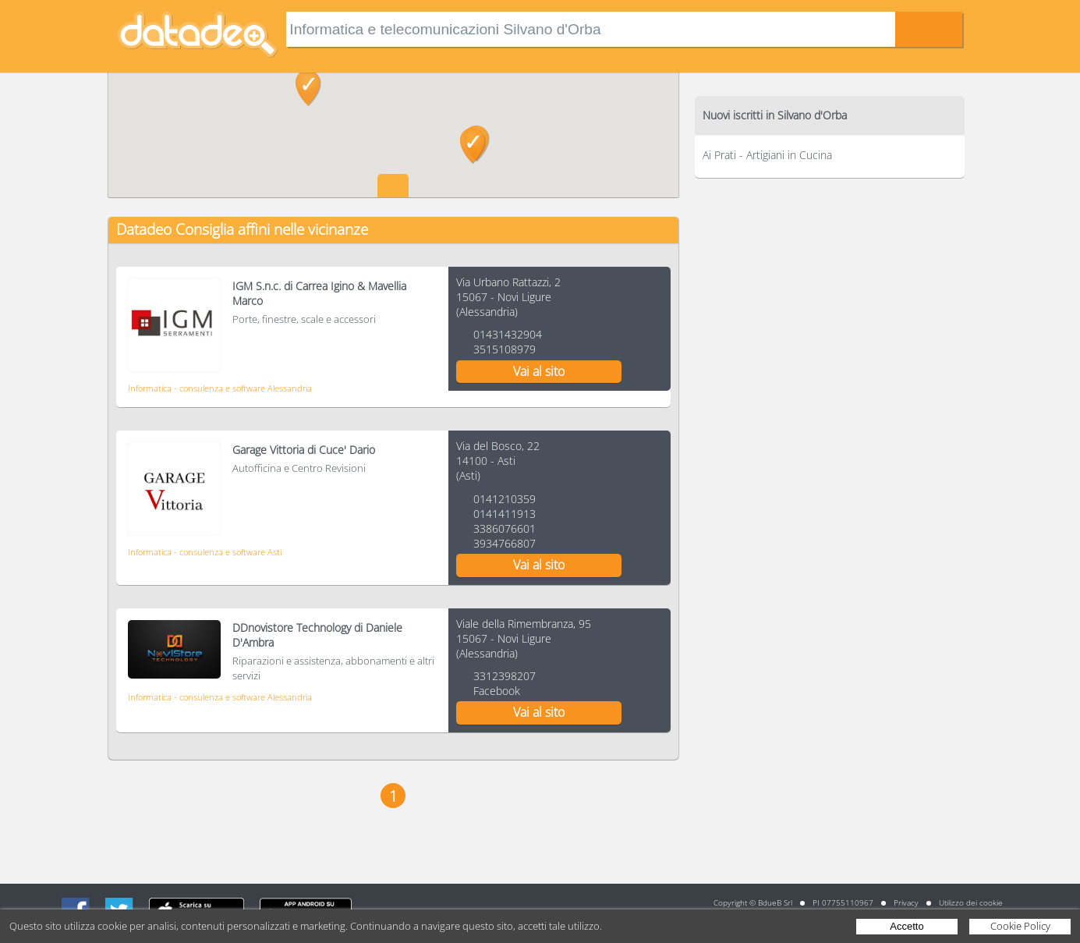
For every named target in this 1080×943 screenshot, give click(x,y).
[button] (473, 146)
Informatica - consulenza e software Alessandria (220, 388)
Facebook (496, 690)
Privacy (906, 902)
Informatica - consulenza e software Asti (205, 552)
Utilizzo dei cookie (971, 902)
